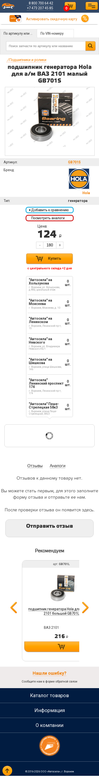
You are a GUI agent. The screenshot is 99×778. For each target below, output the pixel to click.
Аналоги (57, 468)
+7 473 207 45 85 (42, 8)
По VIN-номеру (52, 33)
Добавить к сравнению (49, 210)
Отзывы (35, 468)
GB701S (74, 162)
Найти (90, 46)
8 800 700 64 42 (43, 3)
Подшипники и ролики (26, 60)
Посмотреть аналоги (48, 219)
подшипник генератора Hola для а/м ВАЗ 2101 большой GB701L (61, 612)
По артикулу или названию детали (20, 33)
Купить (54, 260)
